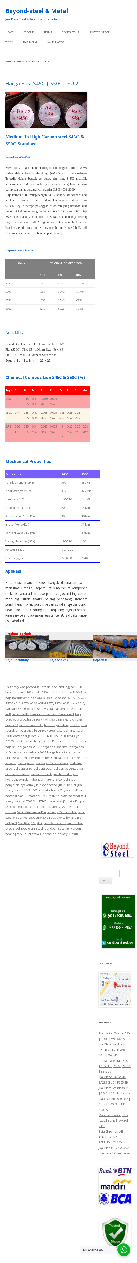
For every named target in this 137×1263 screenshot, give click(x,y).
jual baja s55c (22, 769)
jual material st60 (50, 779)
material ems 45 (16, 796)
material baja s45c (51, 790)
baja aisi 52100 (15, 709)
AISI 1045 (76, 692)
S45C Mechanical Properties (36, 812)
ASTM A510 (12, 703)
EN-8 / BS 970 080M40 (60, 736)
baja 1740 (77, 703)
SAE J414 (36, 823)
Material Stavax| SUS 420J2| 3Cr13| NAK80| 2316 (113, 1120)
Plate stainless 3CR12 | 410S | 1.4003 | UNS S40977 (114, 1104)
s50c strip (35, 818)
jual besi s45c (62, 774)
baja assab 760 (37, 709)
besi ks (75, 725)
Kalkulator (56, 42)
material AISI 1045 (26, 790)
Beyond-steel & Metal (36, 11)
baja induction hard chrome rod (52, 714)
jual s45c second (45, 785)
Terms (48, 32)
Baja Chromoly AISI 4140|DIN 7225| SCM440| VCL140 (111, 1136)
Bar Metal (30, 42)
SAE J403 (11, 823)
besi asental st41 (31, 725)
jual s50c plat (67, 785)
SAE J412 (24, 823)
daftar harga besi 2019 (28, 736)
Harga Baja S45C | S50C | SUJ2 (41, 83)
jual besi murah (41, 774)
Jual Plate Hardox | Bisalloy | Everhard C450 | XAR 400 (112, 1049)
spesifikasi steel (55, 823)
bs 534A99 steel (44, 730)
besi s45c (26, 730)
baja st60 (11, 725)
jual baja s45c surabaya (52, 763)
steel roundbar (46, 828)
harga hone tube (58, 752)
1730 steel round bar (54, 692)
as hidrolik (38, 698)
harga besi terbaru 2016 (29, 752)
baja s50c (19, 720)
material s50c (58, 796)
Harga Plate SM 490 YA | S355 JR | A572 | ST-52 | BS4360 (115, 1066)
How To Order (99, 32)
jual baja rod (25, 763)
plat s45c (73, 801)
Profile (28, 32)
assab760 (64, 698)
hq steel (75, 758)
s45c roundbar (67, 812)
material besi (74, 790)
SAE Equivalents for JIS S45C (62, 818)
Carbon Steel (49, 687)
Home (9, 32)
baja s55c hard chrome (67, 720)
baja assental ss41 (62, 709)
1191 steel (32, 692)
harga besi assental (54, 747)
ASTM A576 (45, 703)
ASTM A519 (29, 703)
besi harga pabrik (56, 725)
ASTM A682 (62, 703)
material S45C (38, 796)
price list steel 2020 (52, 807)
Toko (9, 42)
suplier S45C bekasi (38, 834)
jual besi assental (65, 769)
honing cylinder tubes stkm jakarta (44, 758)
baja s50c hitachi (38, 720)
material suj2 (56, 801)
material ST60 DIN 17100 (30, 801)
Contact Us (70, 32)
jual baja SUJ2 (42, 769)
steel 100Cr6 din (24, 828)
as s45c (51, 698)
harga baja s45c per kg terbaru (55, 741)
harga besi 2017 (29, 747)
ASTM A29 (79, 698)
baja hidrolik (20, 714)
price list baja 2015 (25, 807)
